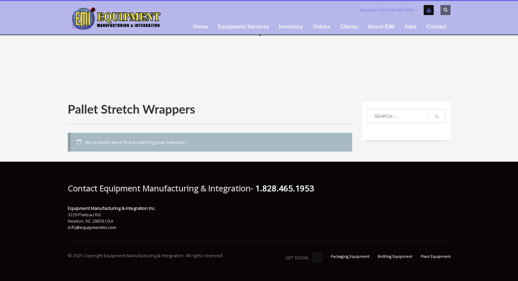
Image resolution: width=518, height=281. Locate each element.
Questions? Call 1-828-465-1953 (386, 10)
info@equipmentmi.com (92, 227)
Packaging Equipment (350, 256)
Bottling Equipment (395, 256)
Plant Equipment (436, 256)
